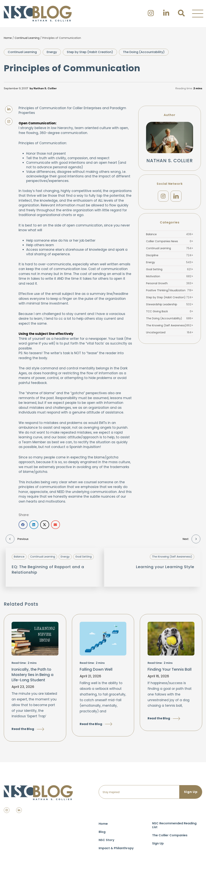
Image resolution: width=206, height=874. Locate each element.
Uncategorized (169, 332)
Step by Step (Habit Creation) (90, 52)
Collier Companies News (169, 241)
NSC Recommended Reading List (174, 825)
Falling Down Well (96, 669)
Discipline (169, 255)
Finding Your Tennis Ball (170, 669)
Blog (102, 832)
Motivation (169, 276)
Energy (52, 52)
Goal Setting (169, 269)
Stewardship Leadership (169, 304)
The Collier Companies (169, 835)
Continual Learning (27, 38)
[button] (197, 13)
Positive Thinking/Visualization (169, 290)
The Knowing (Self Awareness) (169, 325)
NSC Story (106, 840)
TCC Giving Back (169, 311)
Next (191, 539)
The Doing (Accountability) (144, 52)
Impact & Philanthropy (116, 848)
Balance (169, 234)
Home (8, 38)
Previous (17, 539)
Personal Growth (169, 283)
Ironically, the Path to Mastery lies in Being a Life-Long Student (32, 675)
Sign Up (158, 843)
